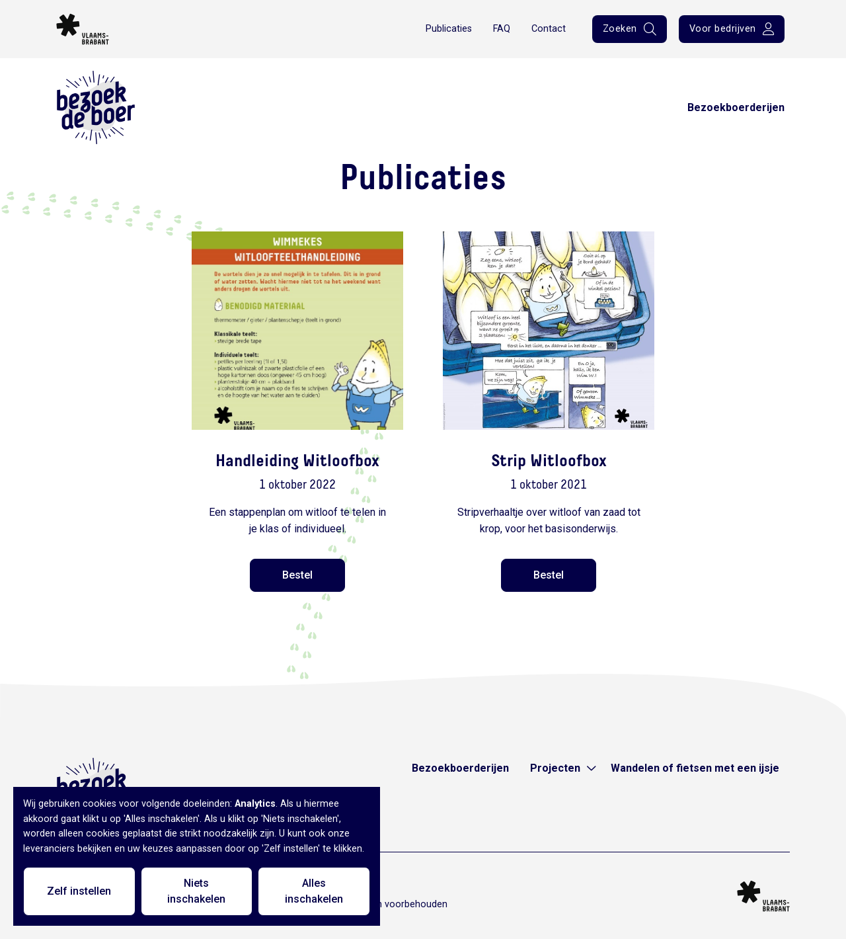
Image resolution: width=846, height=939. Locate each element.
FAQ (501, 28)
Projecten (555, 768)
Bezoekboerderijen (736, 107)
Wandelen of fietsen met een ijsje (695, 768)
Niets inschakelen (196, 891)
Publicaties (449, 28)
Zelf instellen (79, 891)
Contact (548, 28)
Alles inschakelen (314, 891)
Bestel (297, 575)
